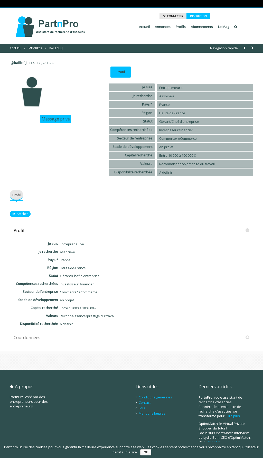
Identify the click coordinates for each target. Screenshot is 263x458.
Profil (121, 72)
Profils (181, 26)
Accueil (144, 26)
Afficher (22, 214)
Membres (35, 48)
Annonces (163, 26)
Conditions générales (155, 397)
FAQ (142, 408)
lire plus (234, 416)
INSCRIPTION (198, 16)
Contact (145, 402)
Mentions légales (152, 413)
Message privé (56, 119)
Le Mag (223, 26)
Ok (146, 452)
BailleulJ (56, 48)
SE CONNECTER (173, 16)
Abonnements (202, 26)
